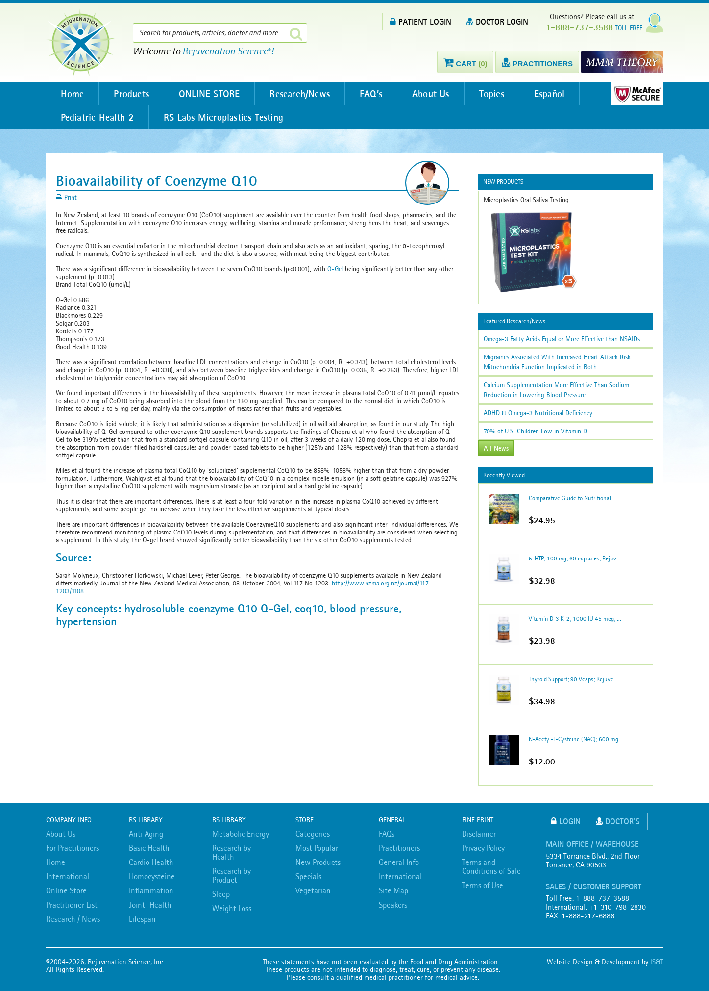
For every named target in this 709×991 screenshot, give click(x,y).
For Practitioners (72, 847)
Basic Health (149, 847)
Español (549, 94)
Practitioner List (72, 904)
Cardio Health (151, 862)
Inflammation (151, 890)
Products (131, 94)
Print (66, 197)
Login (566, 821)
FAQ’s (371, 94)
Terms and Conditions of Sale (491, 866)
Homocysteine (152, 876)
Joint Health (150, 904)
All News (496, 448)
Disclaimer (479, 833)
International (67, 876)
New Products (318, 862)
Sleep (221, 893)
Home (72, 94)
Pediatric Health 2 (97, 117)
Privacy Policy (483, 847)
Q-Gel (335, 269)
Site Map (393, 890)
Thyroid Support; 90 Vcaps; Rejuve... (573, 679)
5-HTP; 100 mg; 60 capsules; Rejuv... (574, 558)
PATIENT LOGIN (420, 21)
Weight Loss (231, 908)
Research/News (299, 94)
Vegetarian (313, 890)
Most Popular (316, 847)
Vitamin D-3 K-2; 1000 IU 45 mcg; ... (575, 618)
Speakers (393, 904)
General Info (399, 862)
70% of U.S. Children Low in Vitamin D (535, 431)
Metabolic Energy (240, 833)
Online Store (66, 890)
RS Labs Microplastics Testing (223, 117)
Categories (312, 833)
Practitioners (399, 847)
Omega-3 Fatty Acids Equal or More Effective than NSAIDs (562, 339)
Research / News (73, 919)
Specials (308, 876)
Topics (491, 94)
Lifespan (142, 919)
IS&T (656, 962)
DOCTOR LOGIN (497, 21)
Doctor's (618, 821)
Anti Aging (146, 833)
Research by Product (231, 875)
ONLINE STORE (209, 94)
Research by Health (231, 852)
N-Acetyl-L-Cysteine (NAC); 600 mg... (576, 739)
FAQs (386, 833)
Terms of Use (482, 885)
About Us (430, 94)
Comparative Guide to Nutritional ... (573, 498)
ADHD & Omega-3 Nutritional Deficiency (538, 413)
